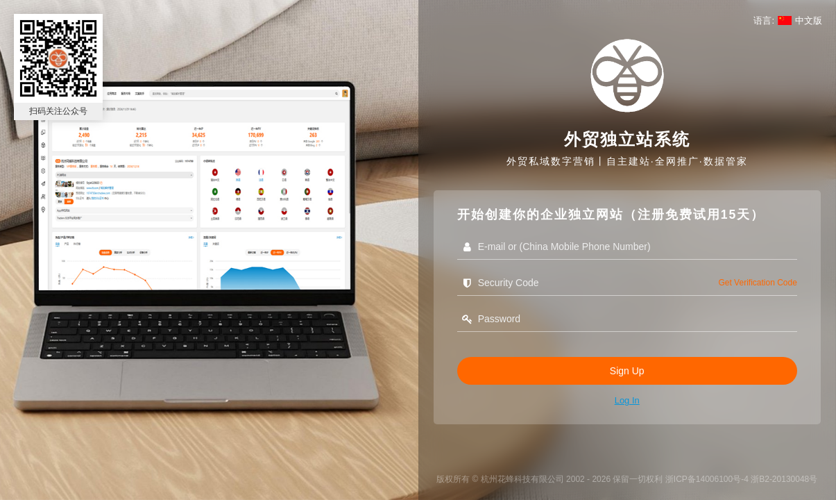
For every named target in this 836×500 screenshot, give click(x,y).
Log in (627, 400)
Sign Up (627, 370)
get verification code (757, 283)
